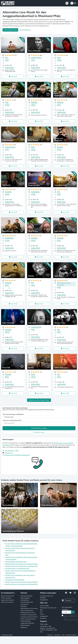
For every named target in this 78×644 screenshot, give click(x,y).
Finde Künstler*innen (10, 30)
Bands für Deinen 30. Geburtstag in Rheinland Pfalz (21, 582)
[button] (73, 3)
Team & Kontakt (44, 606)
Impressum (50, 635)
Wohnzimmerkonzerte (26, 596)
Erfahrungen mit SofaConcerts (48, 608)
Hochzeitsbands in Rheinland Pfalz (16, 562)
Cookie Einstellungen (71, 635)
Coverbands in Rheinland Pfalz (14, 580)
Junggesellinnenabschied (27, 623)
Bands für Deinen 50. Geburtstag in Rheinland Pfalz (21, 564)
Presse (42, 614)
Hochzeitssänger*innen (27, 602)
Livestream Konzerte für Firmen (29, 617)
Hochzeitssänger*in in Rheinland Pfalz (17, 568)
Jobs (41, 612)
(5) (9, 288)
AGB (63, 635)
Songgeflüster (44, 600)
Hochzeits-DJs (24, 604)
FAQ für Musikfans (6, 598)
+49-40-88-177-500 (11, 451)
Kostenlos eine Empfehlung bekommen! (17, 455)
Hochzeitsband (25, 600)
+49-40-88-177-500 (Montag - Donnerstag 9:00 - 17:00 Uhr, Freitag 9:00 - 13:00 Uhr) (48, 629)
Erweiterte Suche (39, 432)
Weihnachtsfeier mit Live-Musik (29, 608)
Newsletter (43, 618)
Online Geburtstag (26, 621)
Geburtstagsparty (25, 598)
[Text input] (66, 612)
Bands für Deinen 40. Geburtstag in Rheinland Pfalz (21, 584)
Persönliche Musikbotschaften (29, 615)
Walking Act (24, 627)
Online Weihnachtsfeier (27, 610)
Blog (41, 610)
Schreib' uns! (9, 453)
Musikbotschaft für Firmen (28, 612)
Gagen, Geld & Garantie (7, 600)
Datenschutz (57, 635)
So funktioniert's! (25, 30)
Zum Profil (14, 76)
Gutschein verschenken (7, 602)
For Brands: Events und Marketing (46, 597)
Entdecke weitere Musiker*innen (39, 400)
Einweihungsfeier (25, 625)
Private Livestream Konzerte (28, 619)
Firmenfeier (24, 606)
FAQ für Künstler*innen (7, 596)
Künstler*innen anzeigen (39, 428)
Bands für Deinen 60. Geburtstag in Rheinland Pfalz (21, 566)
